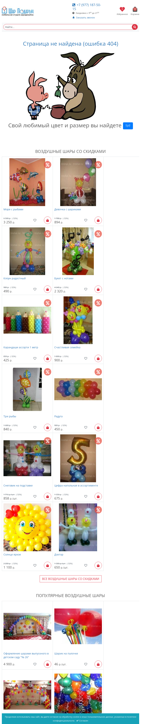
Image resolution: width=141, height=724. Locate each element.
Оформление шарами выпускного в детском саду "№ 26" (22, 492)
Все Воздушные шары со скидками (70, 421)
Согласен (82, 720)
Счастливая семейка (108, 268)
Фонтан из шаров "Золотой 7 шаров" (67, 619)
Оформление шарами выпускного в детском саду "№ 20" (114, 492)
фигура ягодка (104, 681)
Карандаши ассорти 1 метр (66, 268)
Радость (100, 617)
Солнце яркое (58, 396)
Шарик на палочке (61, 490)
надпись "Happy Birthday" (65, 553)
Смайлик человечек (61, 681)
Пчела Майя (103, 553)
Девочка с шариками (62, 204)
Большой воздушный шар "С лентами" (21, 682)
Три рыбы (9, 332)
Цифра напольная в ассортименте (16, 397)
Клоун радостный (106, 204)
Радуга (53, 332)
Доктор (99, 396)
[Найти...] (70, 27)
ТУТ (128, 126)
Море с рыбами (13, 204)
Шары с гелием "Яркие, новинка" (24, 617)
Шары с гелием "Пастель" (19, 553)
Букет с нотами (13, 268)
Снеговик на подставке (109, 332)
